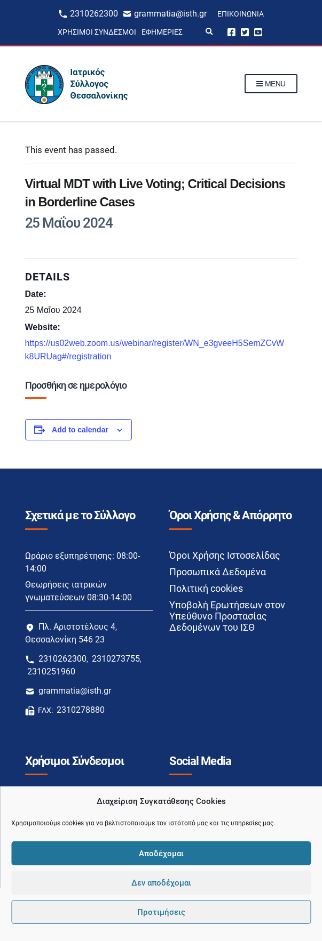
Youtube (258, 31)
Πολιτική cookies (206, 588)
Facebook (231, 31)
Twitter (244, 31)
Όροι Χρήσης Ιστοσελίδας (224, 555)
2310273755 (116, 659)
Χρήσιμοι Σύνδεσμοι (97, 32)
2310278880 (81, 710)
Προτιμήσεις (161, 912)
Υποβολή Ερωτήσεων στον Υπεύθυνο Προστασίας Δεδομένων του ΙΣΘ (227, 616)
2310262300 (94, 14)
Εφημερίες (162, 32)
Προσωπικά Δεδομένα (217, 571)
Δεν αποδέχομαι (161, 883)
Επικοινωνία (240, 14)
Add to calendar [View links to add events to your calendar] (80, 429)
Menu (271, 84)
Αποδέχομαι (161, 853)
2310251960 (51, 671)
